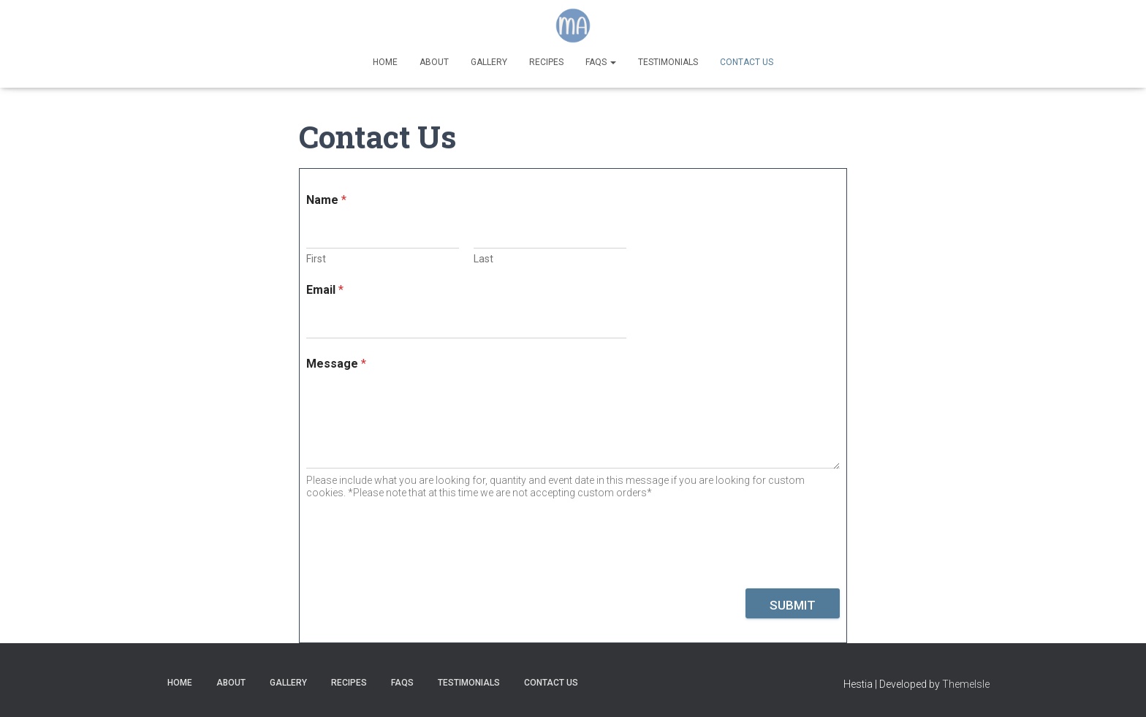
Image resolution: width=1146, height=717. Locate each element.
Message (336, 364)
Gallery (489, 62)
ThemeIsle (966, 684)
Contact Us (746, 62)
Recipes (546, 62)
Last (483, 259)
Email (325, 290)
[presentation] (417, 579)
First (316, 259)
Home (385, 62)
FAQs (600, 62)
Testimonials (668, 62)
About (434, 62)
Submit (793, 605)
